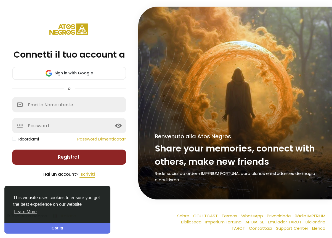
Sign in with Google (69, 73)
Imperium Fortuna (224, 222)
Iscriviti (87, 174)
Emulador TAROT (285, 222)
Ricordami (28, 139)
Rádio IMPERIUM (310, 216)
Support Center (292, 228)
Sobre (183, 216)
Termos (230, 216)
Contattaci (261, 228)
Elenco (318, 228)
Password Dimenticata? (101, 139)
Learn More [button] (25, 211)
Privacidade (279, 216)
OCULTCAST (206, 216)
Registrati (69, 157)
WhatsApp (252, 216)
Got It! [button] (57, 228)
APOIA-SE (255, 222)
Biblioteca (192, 222)
